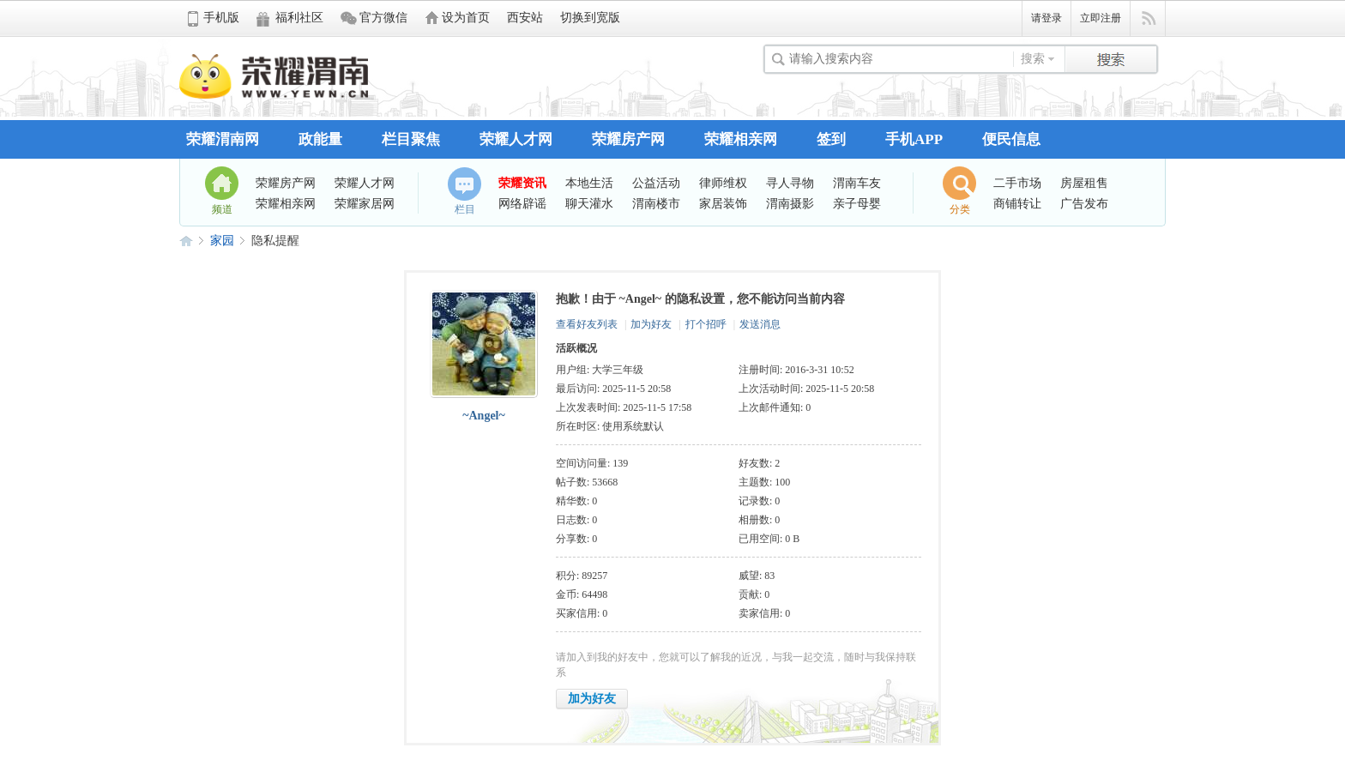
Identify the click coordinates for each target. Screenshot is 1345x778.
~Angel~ (483, 415)
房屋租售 (1084, 183)
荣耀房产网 (628, 139)
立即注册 (1100, 18)
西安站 (525, 17)
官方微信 (383, 17)
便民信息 (1011, 139)
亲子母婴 (857, 203)
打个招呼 (706, 324)
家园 (222, 240)
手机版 (221, 17)
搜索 (1033, 58)
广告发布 (1084, 203)
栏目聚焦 (411, 139)
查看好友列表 (587, 324)
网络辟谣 (522, 203)
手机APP (914, 139)
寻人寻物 (790, 183)
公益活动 (656, 183)
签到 (831, 139)
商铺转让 (1017, 203)
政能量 (320, 139)
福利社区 (299, 17)
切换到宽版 (590, 17)
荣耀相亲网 (740, 139)
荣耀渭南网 (222, 139)
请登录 (1046, 18)
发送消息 (760, 324)
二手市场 (1017, 183)
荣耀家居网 (365, 203)
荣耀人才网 (515, 139)
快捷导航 (1148, 19)
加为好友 (651, 324)
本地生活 (589, 183)
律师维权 (723, 183)
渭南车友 (857, 183)
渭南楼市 (656, 203)
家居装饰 (723, 203)
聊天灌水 (589, 203)
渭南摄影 (790, 203)
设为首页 (466, 17)
